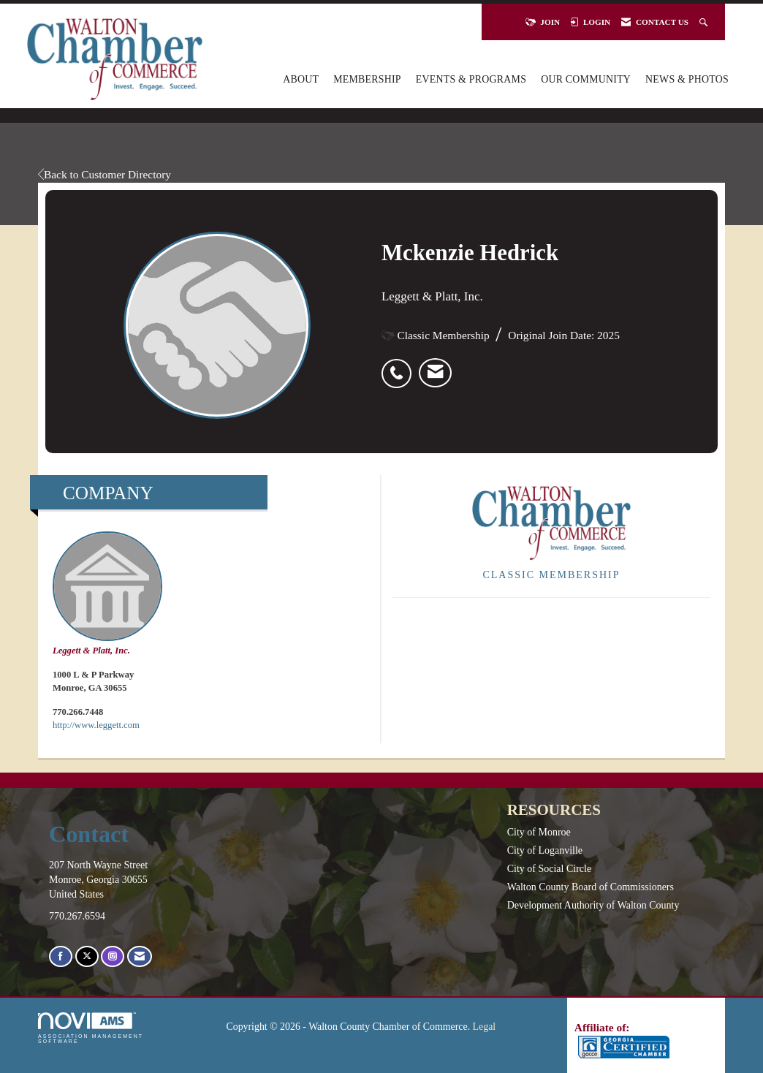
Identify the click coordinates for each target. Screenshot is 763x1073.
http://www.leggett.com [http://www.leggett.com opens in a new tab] (96, 725)
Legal (484, 1026)
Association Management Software (90, 1028)
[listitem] (400, 365)
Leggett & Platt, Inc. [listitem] (107, 593)
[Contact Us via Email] (139, 956)
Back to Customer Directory (104, 174)
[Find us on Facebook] (60, 956)
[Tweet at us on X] (87, 956)
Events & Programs (471, 79)
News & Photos (687, 79)
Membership (367, 79)
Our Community (586, 79)
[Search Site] (704, 22)
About (301, 79)
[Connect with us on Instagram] (112, 956)
